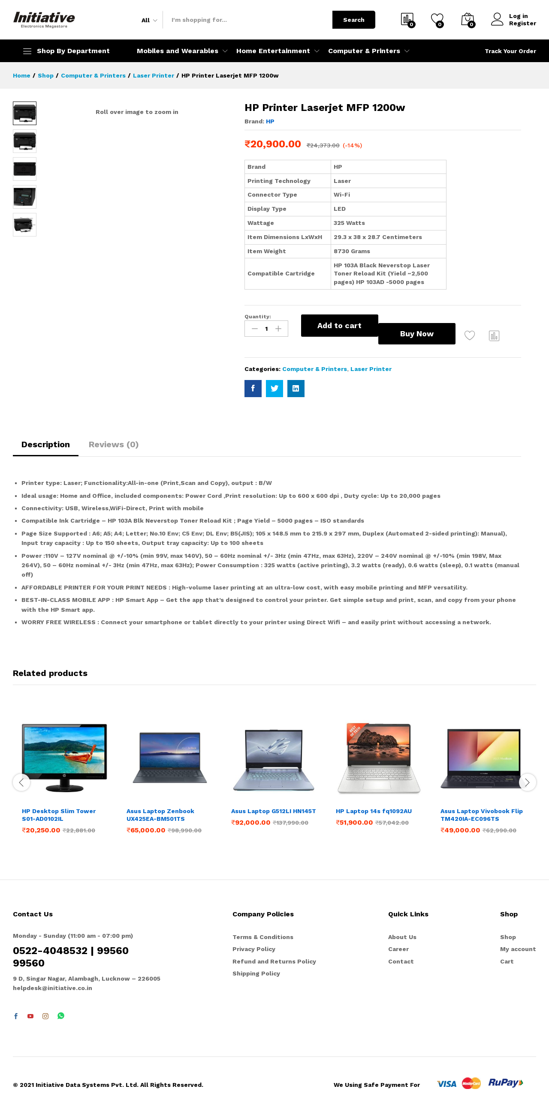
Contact (401, 961)
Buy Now (417, 333)
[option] (65, 781)
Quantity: (257, 316)
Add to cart (339, 325)
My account (518, 948)
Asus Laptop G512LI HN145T (273, 811)
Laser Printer (371, 368)
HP (270, 121)
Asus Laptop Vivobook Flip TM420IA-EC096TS (481, 815)
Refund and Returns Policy (274, 961)
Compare (494, 335)
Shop (508, 936)
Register (522, 23)
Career (398, 948)
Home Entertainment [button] (273, 51)
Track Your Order (510, 51)
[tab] (45, 448)
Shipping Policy (256, 973)
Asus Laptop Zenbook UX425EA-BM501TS (160, 815)
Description (45, 444)
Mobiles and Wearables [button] (177, 51)
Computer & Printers (314, 368)
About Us (402, 936)
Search (354, 19)
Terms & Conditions (262, 936)
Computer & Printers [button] (364, 51)
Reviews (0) (114, 444)
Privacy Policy (253, 948)
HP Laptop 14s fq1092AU (374, 811)
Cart (507, 961)
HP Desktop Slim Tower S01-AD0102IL (59, 815)
